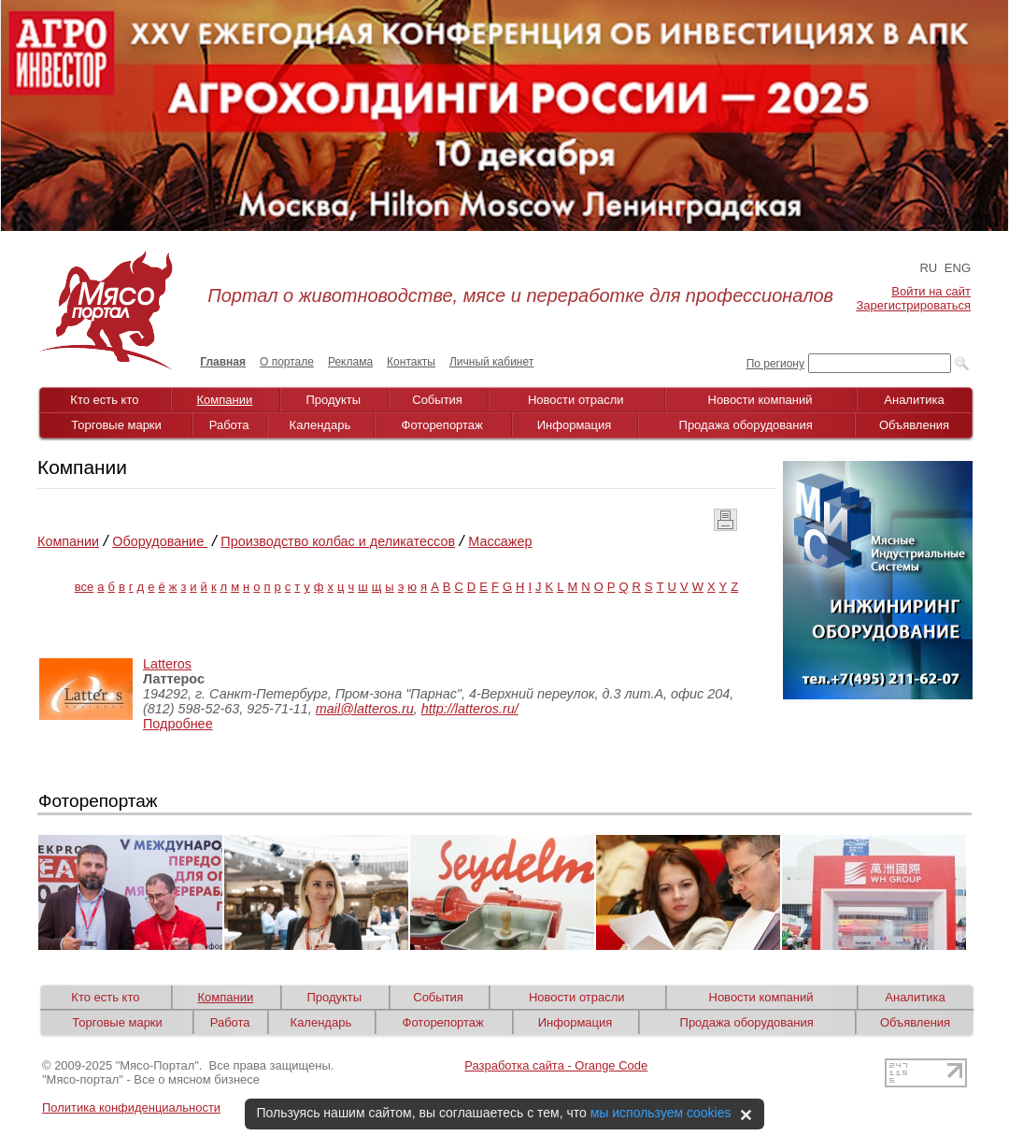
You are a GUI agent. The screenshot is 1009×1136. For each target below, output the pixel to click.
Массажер (500, 541)
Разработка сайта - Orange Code (555, 1065)
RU (928, 268)
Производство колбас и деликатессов (337, 541)
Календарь (320, 425)
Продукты (333, 400)
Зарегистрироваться (914, 305)
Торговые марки (116, 425)
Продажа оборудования (746, 425)
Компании (225, 400)
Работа (229, 425)
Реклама (350, 361)
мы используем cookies (661, 1112)
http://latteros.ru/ (470, 708)
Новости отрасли (576, 400)
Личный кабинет (491, 361)
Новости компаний (760, 400)
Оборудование (159, 541)
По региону (775, 363)
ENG (958, 268)
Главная (223, 361)
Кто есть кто (104, 400)
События (437, 400)
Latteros (167, 663)
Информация (574, 425)
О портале (287, 361)
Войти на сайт (931, 291)
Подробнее (178, 723)
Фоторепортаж (442, 425)
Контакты (411, 361)
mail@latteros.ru (365, 708)
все (84, 587)
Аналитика (914, 400)
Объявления (914, 425)
